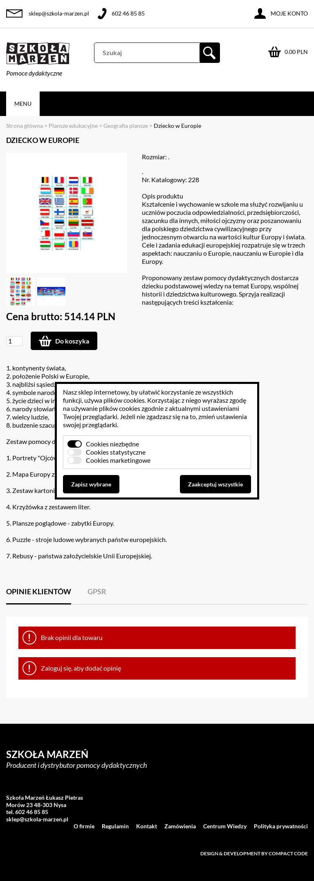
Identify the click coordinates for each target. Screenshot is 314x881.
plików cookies (124, 400)
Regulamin (115, 826)
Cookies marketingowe (118, 460)
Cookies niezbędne (112, 444)
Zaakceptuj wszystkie (215, 484)
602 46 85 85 (128, 13)
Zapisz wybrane (91, 484)
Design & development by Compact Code (254, 853)
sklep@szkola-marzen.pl (59, 13)
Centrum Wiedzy (225, 826)
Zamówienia (180, 826)
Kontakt (146, 826)
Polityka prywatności (281, 826)
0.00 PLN (296, 51)
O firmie (84, 826)
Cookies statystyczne (116, 452)
